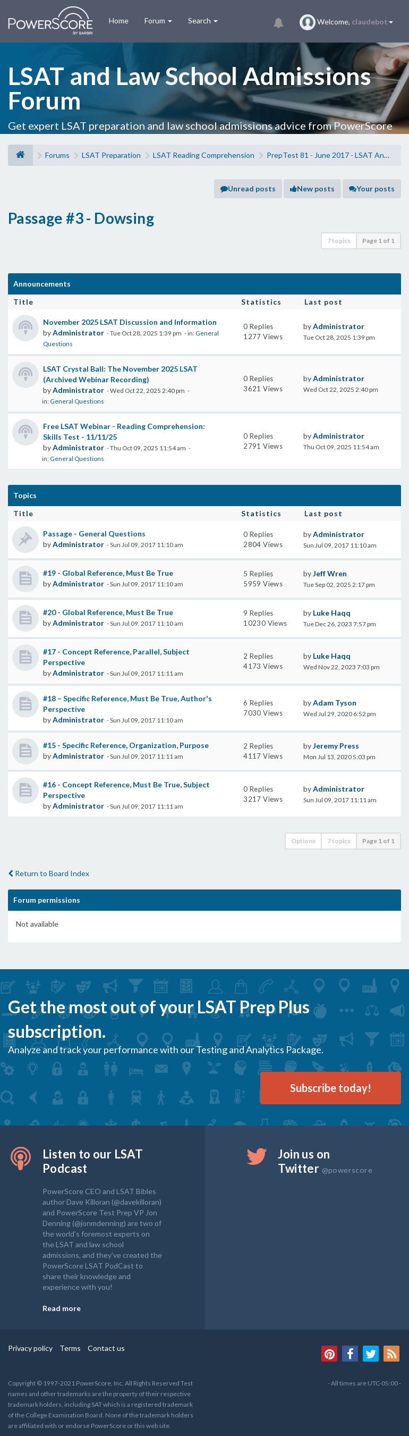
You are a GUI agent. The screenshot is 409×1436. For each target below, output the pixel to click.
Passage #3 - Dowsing (81, 218)
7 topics (339, 241)
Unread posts (248, 188)
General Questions (77, 401)
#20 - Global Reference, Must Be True (108, 612)
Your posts (372, 188)
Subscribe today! (330, 1087)
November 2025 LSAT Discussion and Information (130, 321)
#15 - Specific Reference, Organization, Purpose (126, 745)
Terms (70, 1348)
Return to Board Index (48, 873)
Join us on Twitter (325, 1161)
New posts (312, 188)
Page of (378, 241)
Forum (158, 20)
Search (203, 20)
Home (119, 20)
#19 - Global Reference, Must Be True (108, 572)
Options (303, 841)
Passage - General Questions (94, 533)
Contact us (106, 1348)
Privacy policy (30, 1348)
